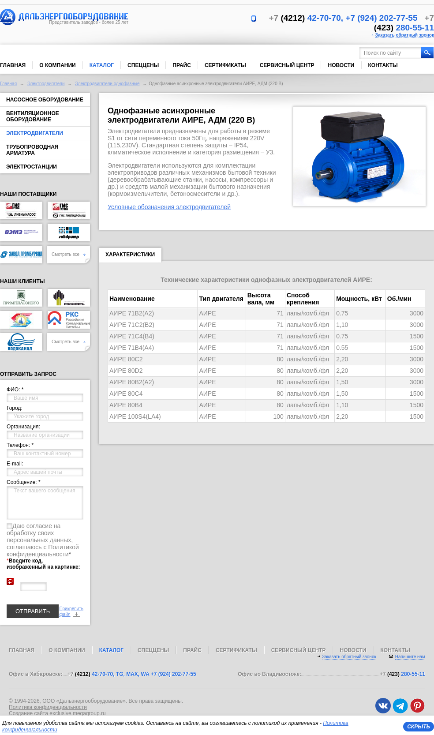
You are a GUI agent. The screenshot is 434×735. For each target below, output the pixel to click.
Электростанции (31, 167)
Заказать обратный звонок (404, 35)
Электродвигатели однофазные (107, 83)
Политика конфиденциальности (48, 707)
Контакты (383, 65)
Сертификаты (225, 65)
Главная (13, 65)
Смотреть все (69, 254)
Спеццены (143, 65)
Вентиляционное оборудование (32, 116)
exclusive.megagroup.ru (77, 713)
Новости (341, 65)
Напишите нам (410, 656)
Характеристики (130, 256)
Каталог (102, 65)
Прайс (181, 65)
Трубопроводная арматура (32, 150)
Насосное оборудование (44, 100)
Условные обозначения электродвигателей (169, 206)
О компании (57, 65)
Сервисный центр (287, 65)
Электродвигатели (46, 83)
